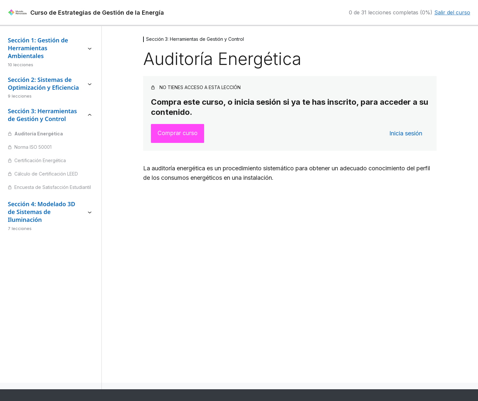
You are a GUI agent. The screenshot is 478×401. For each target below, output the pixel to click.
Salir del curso (452, 12)
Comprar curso (177, 133)
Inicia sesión (405, 133)
